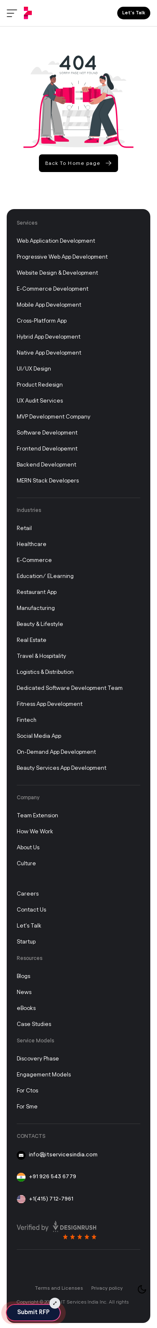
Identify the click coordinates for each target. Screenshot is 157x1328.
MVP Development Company (53, 417)
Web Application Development (56, 241)
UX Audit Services (40, 401)
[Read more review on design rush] (56, 1228)
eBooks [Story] (26, 1008)
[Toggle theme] (142, 1289)
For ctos (27, 1091)
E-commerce (34, 560)
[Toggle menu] (12, 13)
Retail (24, 528)
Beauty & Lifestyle (40, 624)
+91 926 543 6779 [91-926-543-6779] (46, 1177)
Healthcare (31, 544)
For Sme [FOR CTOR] (27, 1107)
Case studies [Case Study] (34, 1024)
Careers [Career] (28, 894)
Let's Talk (29, 926)
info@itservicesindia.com (57, 1155)
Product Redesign (40, 385)
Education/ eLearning (45, 576)
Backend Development (46, 465)
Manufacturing (36, 608)
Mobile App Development (49, 305)
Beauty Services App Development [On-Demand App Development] (61, 768)
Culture (26, 864)
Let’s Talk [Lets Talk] (133, 13)
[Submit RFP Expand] (54, 1303)
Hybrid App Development (48, 337)
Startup (26, 942)
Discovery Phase (38, 1059)
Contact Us (31, 910)
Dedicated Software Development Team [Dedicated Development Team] (70, 688)
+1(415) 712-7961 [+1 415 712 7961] (45, 1199)
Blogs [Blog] (23, 976)
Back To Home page (78, 163)
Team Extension (37, 816)
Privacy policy (107, 1288)
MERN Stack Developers (48, 481)
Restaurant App (37, 592)
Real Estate (31, 640)
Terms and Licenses (59, 1288)
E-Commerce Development (52, 289)
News (24, 992)
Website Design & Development (57, 273)
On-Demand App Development (56, 752)
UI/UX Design (34, 369)
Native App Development (49, 353)
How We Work (35, 832)
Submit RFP (33, 1312)
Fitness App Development (49, 704)
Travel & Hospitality (41, 656)
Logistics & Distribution (45, 672)
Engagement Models (44, 1075)
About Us (28, 848)
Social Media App (39, 736)
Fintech (26, 720)
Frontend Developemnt (47, 449)
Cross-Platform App (42, 321)
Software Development (47, 433)
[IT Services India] (28, 13)
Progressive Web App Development (62, 257)
